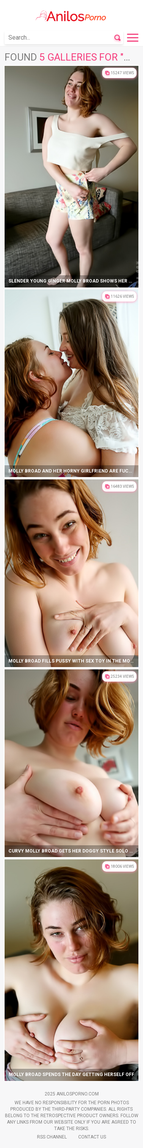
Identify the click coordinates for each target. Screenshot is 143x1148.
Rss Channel (52, 1137)
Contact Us (92, 1137)
